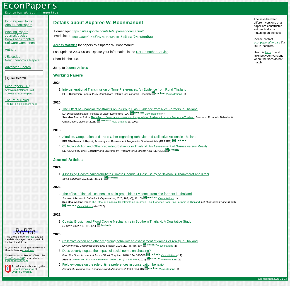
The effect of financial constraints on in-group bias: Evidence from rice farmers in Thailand (142, 117)
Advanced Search (18, 67)
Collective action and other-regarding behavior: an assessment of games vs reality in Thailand (130, 241)
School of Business (23, 269)
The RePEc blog (17, 100)
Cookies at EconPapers (18, 93)
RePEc (30, 236)
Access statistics (65, 45)
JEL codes (12, 56)
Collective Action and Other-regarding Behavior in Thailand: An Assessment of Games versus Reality (135, 146)
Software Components (21, 43)
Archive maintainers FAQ (19, 90)
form (268, 52)
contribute (28, 250)
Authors (10, 49)
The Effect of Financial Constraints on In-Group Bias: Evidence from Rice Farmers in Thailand (130, 109)
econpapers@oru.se (267, 42)
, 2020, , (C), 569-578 (105, 259)
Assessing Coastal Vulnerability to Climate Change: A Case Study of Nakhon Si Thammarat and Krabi (135, 174)
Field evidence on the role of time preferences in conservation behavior (113, 264)
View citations (174, 94)
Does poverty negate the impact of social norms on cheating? (106, 250)
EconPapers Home (18, 21)
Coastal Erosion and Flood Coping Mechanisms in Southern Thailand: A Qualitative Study (126, 221)
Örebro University (22, 271)
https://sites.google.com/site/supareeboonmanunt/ (108, 31)
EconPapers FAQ (17, 86)
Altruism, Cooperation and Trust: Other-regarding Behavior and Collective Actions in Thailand (129, 137)
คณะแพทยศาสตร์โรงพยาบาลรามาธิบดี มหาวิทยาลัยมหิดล (112, 36)
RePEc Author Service (152, 52)
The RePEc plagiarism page (21, 104)
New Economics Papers (22, 60)
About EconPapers (18, 25)
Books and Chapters (19, 39)
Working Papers (16, 32)
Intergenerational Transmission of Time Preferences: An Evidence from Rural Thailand (124, 89)
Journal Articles (16, 35)
